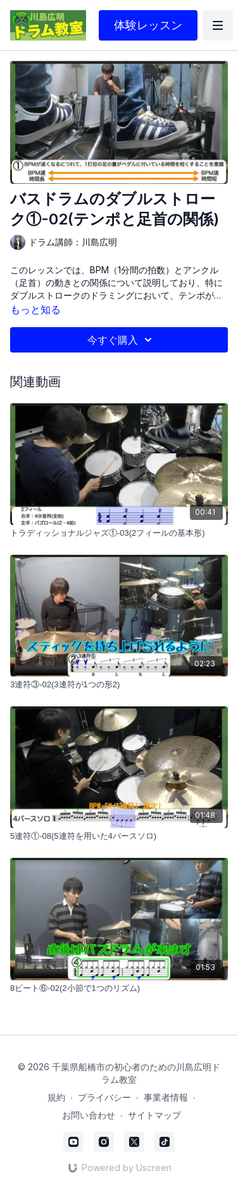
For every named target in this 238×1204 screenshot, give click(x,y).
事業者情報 (166, 1097)
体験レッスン (148, 25)
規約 (56, 1097)
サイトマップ (154, 1115)
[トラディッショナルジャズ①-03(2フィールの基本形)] (119, 533)
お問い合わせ (88, 1115)
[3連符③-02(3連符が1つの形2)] (119, 684)
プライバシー (104, 1097)
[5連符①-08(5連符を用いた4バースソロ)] (119, 836)
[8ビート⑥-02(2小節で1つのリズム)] (119, 988)
